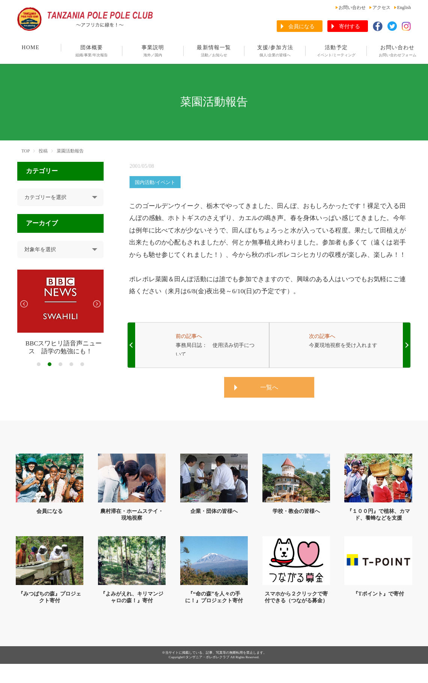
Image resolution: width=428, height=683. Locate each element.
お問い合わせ (352, 7)
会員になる (301, 26)
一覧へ (269, 387)
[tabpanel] (60, 313)
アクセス (381, 7)
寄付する (349, 26)
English (404, 7)
